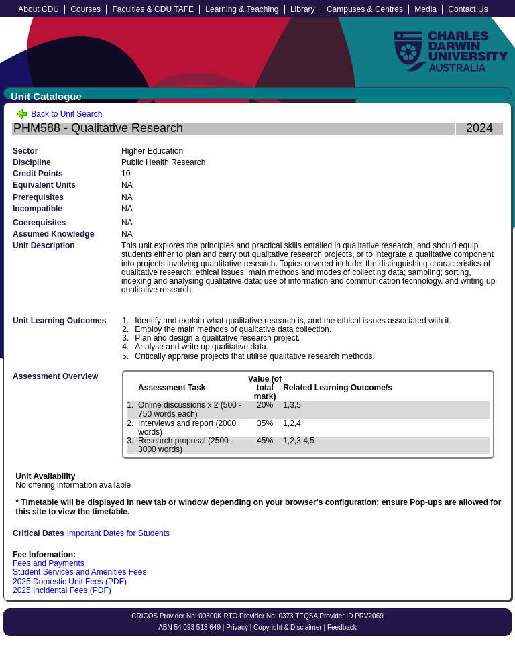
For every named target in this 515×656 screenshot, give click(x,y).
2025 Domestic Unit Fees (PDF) (70, 581)
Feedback (342, 627)
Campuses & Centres (365, 9)
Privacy (237, 627)
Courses (85, 9)
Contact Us (468, 9)
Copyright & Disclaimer (287, 627)
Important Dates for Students (118, 533)
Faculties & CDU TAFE (153, 9)
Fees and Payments (48, 563)
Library (302, 9)
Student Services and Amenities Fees (79, 572)
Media (425, 9)
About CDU (38, 9)
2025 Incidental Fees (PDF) (62, 590)
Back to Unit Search (59, 114)
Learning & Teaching (241, 9)
